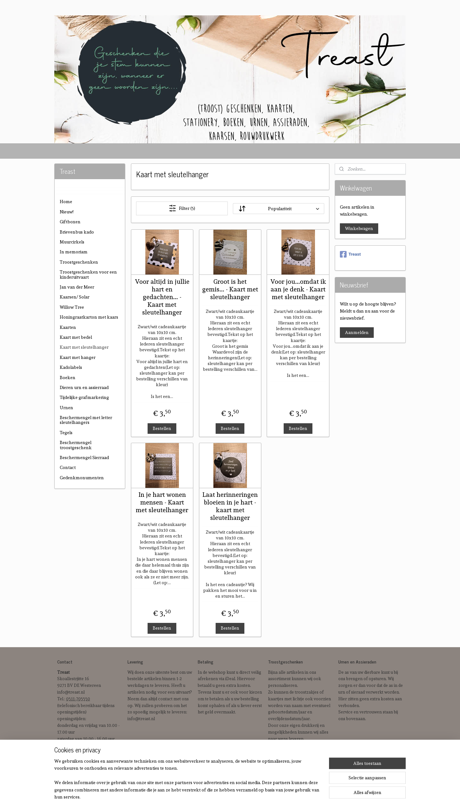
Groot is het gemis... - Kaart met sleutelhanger (230, 289)
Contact (68, 467)
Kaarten (68, 327)
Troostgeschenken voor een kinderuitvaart (88, 274)
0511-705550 (78, 698)
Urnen (66, 407)
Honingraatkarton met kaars (89, 317)
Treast (350, 254)
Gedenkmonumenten (82, 477)
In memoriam (74, 251)
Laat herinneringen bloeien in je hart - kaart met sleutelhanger (229, 506)
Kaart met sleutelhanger (84, 347)
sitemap (244, 791)
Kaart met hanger (78, 357)
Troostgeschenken (79, 262)
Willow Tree (72, 307)
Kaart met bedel (76, 337)
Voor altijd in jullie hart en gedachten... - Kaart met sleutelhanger (162, 297)
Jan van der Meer (77, 287)
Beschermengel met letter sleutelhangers (86, 420)
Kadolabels (71, 367)
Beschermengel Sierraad (84, 457)
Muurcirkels (72, 241)
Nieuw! (66, 211)
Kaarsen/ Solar (74, 296)
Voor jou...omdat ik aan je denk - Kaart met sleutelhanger (298, 289)
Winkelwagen (359, 228)
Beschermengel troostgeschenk (76, 445)
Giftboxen (70, 221)
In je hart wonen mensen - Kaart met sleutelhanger (162, 502)
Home (66, 201)
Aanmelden (357, 332)
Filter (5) (181, 208)
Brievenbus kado (77, 232)
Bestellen (162, 428)
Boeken (67, 377)
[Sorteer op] (278, 208)
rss (255, 791)
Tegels (66, 432)
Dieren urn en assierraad (84, 387)
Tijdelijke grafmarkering (84, 397)
